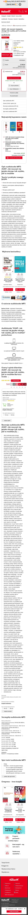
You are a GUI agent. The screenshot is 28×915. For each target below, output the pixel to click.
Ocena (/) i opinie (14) (9, 103)
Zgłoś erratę (4, 750)
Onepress (15, 44)
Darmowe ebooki (5, 22)
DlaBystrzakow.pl (19, 885)
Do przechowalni (14, 95)
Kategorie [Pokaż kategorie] (3, 16)
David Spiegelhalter (20, 814)
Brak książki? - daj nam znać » (18, 846)
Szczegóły (10, 108)
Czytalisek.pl (8, 892)
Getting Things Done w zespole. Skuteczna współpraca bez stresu (8, 281)
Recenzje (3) (10, 106)
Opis (8, 100)
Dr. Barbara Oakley (9, 146)
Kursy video (19, 16)
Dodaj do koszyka (13, 78)
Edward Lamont (12, 284)
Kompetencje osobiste (12, 753)
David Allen (6, 284)
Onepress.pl (7, 883)
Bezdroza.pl (7, 888)
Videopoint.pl (8, 890)
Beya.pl (17, 890)
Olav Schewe (16, 146)
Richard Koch (8, 151)
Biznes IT (3, 753)
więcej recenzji (7, 711)
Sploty (17, 892)
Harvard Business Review (9, 814)
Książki (9, 16)
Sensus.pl (18, 883)
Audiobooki (4, 19)
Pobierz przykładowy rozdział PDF (10, 748)
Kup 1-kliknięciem (14, 89)
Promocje (10, 19)
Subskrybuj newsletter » (16, 853)
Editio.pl (7, 885)
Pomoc (20, 363)
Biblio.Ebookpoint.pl (9, 894)
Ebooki (13, 16)
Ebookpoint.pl (18, 888)
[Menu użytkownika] (23, 11)
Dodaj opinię (16, 380)
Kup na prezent (15, 85)
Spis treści (10, 111)
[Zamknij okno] (24, 909)
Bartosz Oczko (20, 40)
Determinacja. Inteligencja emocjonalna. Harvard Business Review (8, 811)
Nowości (16, 19)
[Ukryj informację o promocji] (19, 4)
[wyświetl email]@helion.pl (9, 905)
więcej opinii (7, 420)
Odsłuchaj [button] (5, 55)
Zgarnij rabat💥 (12, 4)
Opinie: (16, 50)
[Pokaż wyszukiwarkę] (20, 11)
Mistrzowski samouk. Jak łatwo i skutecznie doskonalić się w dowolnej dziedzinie (14, 143)
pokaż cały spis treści (9, 776)
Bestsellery (21, 19)
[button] (25, 264)
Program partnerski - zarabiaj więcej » (14, 838)
